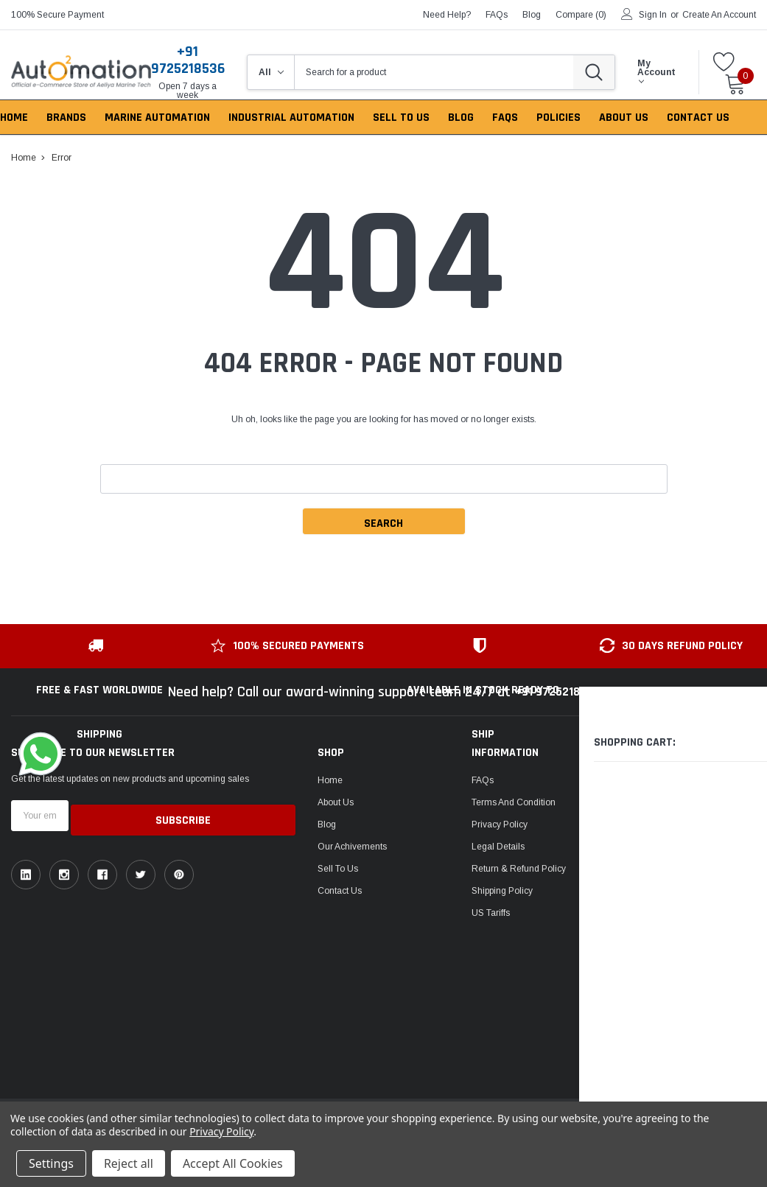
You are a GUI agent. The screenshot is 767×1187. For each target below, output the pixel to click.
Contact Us (340, 891)
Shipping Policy (502, 891)
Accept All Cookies (233, 1163)
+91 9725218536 (188, 60)
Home (330, 780)
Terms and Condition (514, 802)
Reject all (128, 1163)
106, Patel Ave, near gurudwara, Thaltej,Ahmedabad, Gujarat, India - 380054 (693, 994)
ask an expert (685, 799)
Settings (51, 1163)
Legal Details (498, 846)
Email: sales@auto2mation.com (697, 836)
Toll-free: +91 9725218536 (700, 777)
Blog (327, 824)
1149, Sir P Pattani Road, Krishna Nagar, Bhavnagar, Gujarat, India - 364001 (700, 911)
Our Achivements (352, 846)
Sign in (653, 14)
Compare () (581, 15)
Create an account (719, 14)
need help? (447, 14)
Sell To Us (338, 869)
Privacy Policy (500, 824)
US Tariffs (491, 913)
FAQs (497, 14)
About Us (336, 802)
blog (531, 14)
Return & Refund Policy (519, 869)
